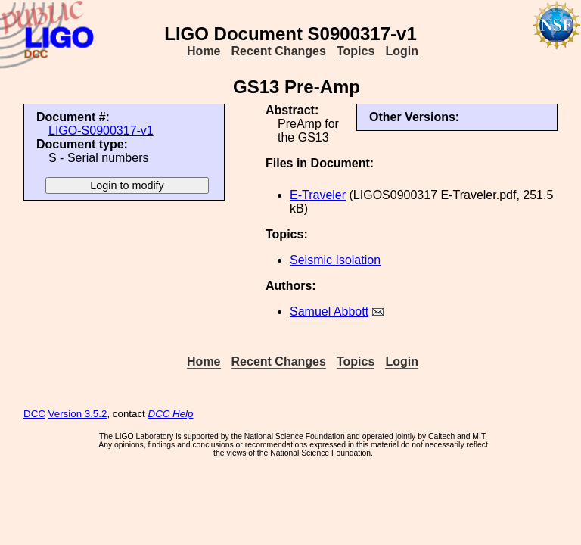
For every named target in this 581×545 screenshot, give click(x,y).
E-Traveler (318, 194)
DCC (34, 413)
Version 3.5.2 (77, 413)
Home (203, 51)
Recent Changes (278, 51)
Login (401, 51)
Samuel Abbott (329, 311)
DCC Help (171, 413)
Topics (355, 51)
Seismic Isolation (335, 260)
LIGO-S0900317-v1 (101, 130)
